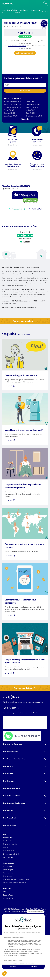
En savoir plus (12, 145)
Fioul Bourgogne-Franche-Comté (14, 827)
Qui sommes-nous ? (9, 890)
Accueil (4, 10)
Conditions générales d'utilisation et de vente (16, 903)
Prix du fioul (11, 10)
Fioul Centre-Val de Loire (11, 819)
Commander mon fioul (25, 344)
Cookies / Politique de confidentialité (14, 906)
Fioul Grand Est (8, 790)
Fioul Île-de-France (9, 849)
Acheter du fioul (8, 861)
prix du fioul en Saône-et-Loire (17, 46)
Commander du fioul (25, 711)
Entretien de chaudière (10, 868)
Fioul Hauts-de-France (10, 775)
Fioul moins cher (8, 881)
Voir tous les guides (24, 358)
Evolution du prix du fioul (11, 877)
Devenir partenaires (9, 896)
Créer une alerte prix (25, 53)
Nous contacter (8, 900)
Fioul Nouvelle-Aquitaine (11, 812)
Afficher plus (25, 119)
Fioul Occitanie (8, 797)
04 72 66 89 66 (11, 731)
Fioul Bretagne (8, 834)
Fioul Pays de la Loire (10, 841)
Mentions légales (8, 893)
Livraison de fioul (8, 874)
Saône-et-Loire (36, 10)
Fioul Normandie (8, 804)
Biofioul (5, 871)
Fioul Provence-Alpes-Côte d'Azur (14, 782)
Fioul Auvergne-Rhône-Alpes (12, 767)
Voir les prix (25, 91)
